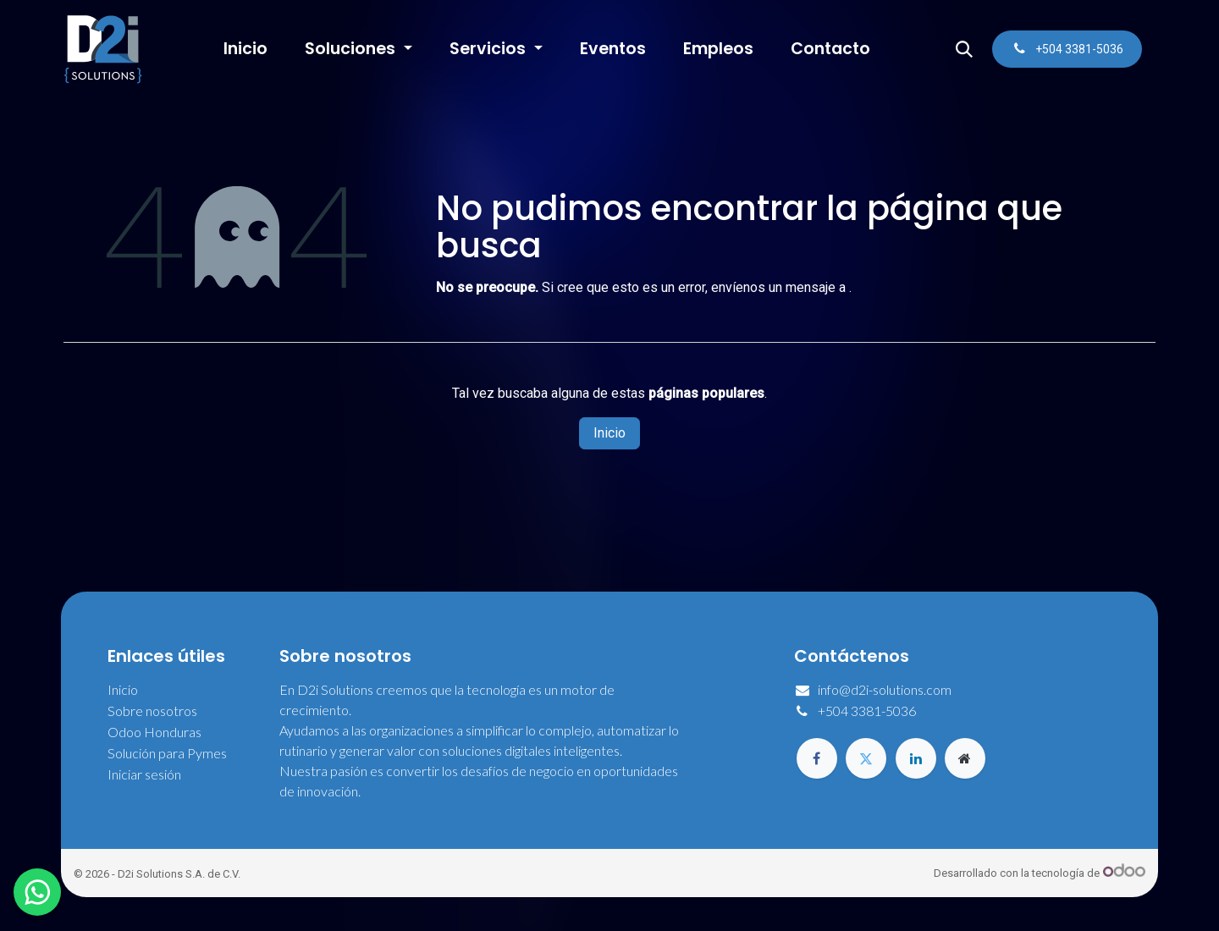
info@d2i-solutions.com (884, 689)
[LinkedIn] (916, 758)
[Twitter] (866, 758)
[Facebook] (817, 758)
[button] (964, 49)
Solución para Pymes (167, 753)
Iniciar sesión (144, 774)
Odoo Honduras (154, 732)
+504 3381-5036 (867, 710)
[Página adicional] (965, 758)
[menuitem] (245, 49)
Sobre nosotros (152, 710)
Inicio (609, 433)
